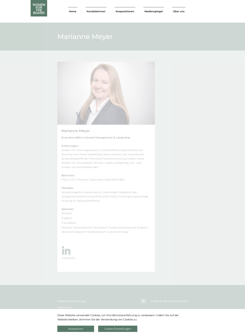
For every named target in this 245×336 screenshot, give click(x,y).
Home (72, 11)
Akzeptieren (75, 328)
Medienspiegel (153, 11)
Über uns (178, 11)
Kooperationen (125, 11)
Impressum (64, 307)
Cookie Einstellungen (117, 328)
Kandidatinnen (96, 11)
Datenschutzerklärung (71, 301)
